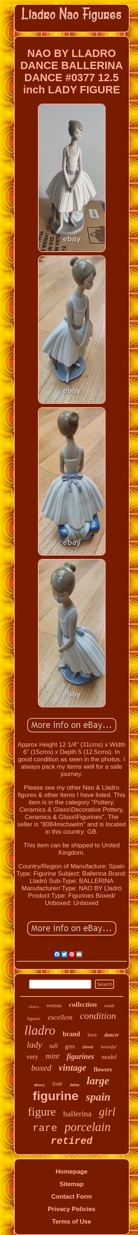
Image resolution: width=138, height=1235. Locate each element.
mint (52, 1056)
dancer (111, 1035)
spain (98, 1097)
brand (71, 1034)
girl (107, 1111)
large (97, 1081)
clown (87, 1046)
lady (34, 1044)
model (109, 1056)
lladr (57, 1084)
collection (83, 1004)
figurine (56, 1096)
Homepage (72, 1171)
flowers (103, 1069)
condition (98, 1015)
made (109, 1005)
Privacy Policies (71, 1209)
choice (33, 1006)
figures (33, 1018)
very (32, 1056)
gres (70, 1046)
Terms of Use (71, 1221)
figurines (80, 1056)
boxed (41, 1068)
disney (39, 1085)
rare (44, 1128)
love (92, 1035)
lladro (39, 1030)
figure (42, 1111)
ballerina (77, 1113)
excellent (60, 1017)
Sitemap (71, 1184)
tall (53, 1045)
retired (71, 1141)
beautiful (108, 1046)
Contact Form (71, 1196)
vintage (72, 1068)
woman (53, 1005)
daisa (74, 1085)
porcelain (87, 1127)
